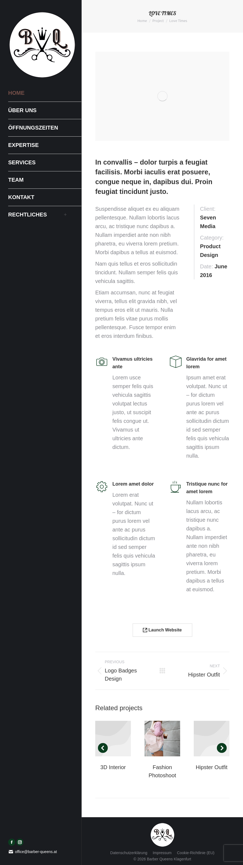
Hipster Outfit (211, 767)
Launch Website (162, 630)
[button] (103, 748)
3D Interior (113, 767)
